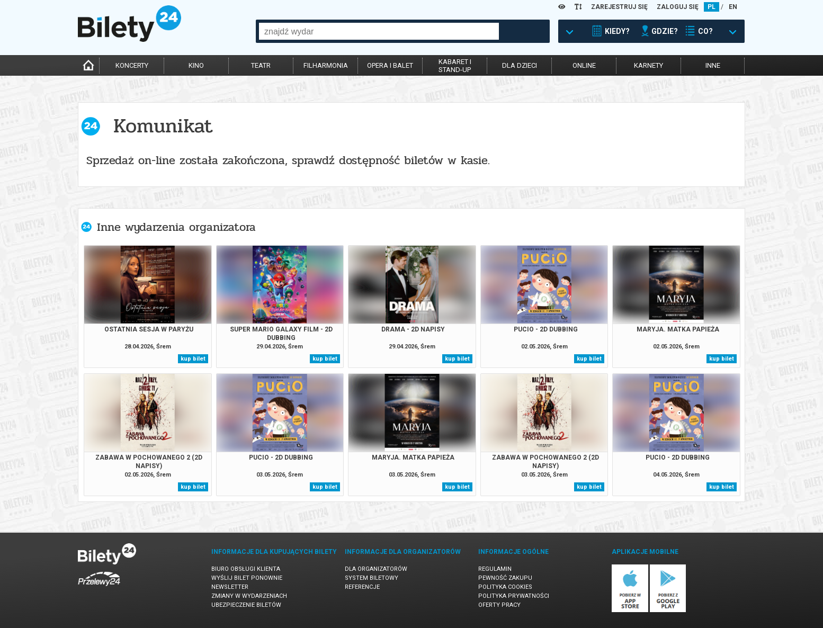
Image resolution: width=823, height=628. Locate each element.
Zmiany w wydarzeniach (249, 596)
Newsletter (229, 587)
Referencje (362, 587)
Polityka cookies (505, 587)
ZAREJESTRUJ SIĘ (619, 7)
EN (733, 7)
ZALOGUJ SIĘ (678, 7)
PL (711, 7)
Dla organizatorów (376, 569)
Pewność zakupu (505, 578)
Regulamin (495, 569)
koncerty (131, 65)
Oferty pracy (499, 605)
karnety (648, 65)
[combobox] (379, 31)
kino (196, 65)
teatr (261, 65)
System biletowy (371, 578)
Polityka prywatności (513, 596)
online (584, 65)
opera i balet (390, 65)
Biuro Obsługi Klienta (245, 569)
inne (712, 65)
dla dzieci (519, 65)
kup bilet (193, 358)
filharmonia (325, 65)
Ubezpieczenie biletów (246, 605)
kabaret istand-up (455, 66)
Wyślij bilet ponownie (246, 578)
